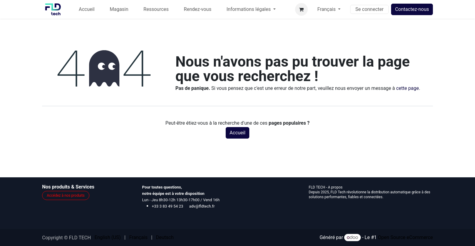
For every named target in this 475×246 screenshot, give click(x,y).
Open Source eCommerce (405, 237)
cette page (407, 88)
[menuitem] (86, 9)
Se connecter (369, 9)
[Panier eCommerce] (301, 9)
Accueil (237, 133)
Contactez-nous (412, 9)
